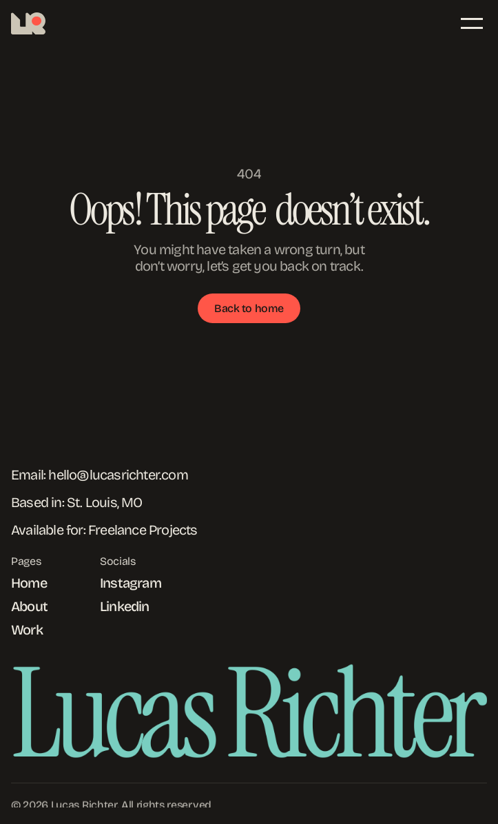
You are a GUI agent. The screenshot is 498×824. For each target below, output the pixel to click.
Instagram (130, 583)
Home (29, 583)
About (29, 606)
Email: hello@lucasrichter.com (99, 474)
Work (27, 629)
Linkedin (124, 606)
